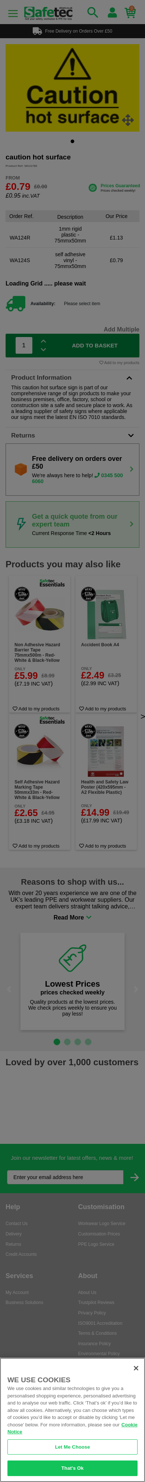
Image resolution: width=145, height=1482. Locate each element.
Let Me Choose (72, 1447)
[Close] (136, 1368)
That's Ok (72, 1468)
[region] (72, 1420)
